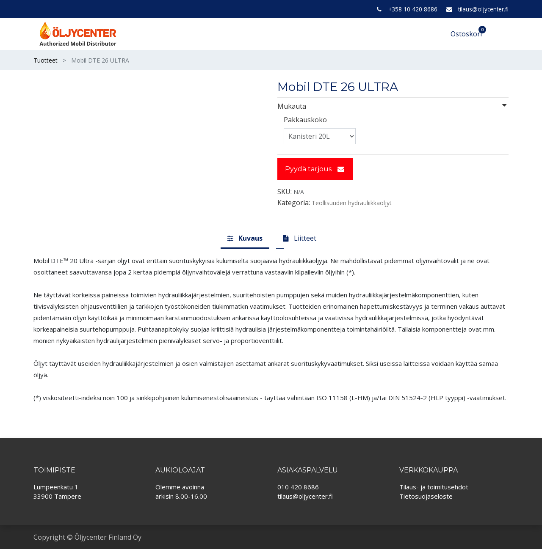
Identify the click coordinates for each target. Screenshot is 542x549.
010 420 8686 (298, 487)
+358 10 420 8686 (412, 9)
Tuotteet (45, 60)
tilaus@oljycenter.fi (483, 9)
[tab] (245, 238)
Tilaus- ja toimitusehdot (433, 487)
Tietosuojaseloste (426, 496)
